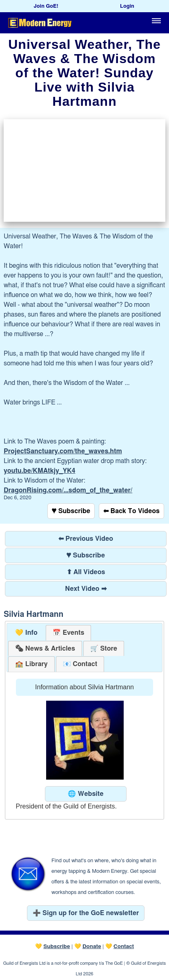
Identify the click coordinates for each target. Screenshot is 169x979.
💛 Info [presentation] (26, 632)
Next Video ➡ (86, 589)
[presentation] (45, 648)
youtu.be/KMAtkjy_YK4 (40, 471)
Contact (123, 946)
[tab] (26, 633)
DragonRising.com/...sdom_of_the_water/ (68, 490)
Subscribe (56, 946)
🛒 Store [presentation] (103, 648)
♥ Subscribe (71, 511)
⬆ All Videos (86, 572)
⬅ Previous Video (85, 538)
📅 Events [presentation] (68, 632)
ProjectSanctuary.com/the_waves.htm (63, 451)
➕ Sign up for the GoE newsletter (86, 913)
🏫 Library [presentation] (31, 664)
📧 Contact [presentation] (80, 664)
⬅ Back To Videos (131, 511)
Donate (91, 946)
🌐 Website (85, 794)
